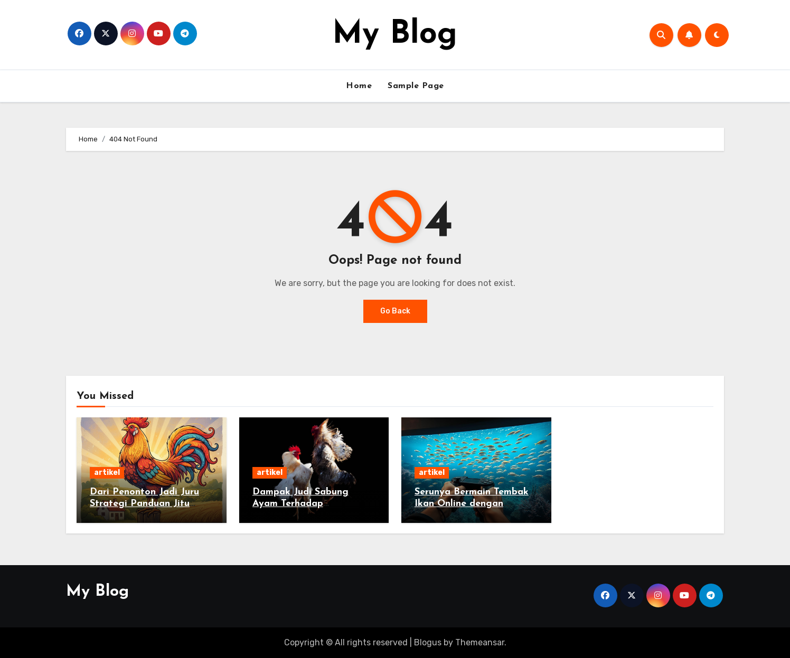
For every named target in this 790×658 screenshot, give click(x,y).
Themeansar (479, 642)
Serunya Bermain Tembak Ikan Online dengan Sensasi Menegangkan (472, 503)
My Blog (394, 35)
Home (359, 86)
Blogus (427, 642)
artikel (107, 472)
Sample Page (416, 86)
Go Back (395, 311)
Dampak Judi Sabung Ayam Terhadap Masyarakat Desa (300, 503)
